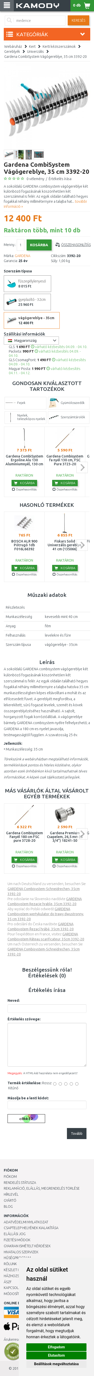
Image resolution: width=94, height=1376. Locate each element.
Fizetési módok (17, 1240)
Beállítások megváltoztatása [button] (56, 1364)
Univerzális (35, 52)
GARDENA (22, 256)
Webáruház (13, 47)
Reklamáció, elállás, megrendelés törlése (42, 1188)
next (82, 467)
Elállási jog (15, 1234)
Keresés (78, 20)
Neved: (14, 1000)
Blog (8, 1206)
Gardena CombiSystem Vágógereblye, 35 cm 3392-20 (45, 57)
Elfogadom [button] (56, 1347)
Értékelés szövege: (24, 1019)
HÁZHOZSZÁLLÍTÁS (18, 1276)
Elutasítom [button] (56, 1355)
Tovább (76, 1134)
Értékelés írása (60, 179)
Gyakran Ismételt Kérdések (27, 1246)
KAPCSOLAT (13, 1288)
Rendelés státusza (20, 1183)
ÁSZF (8, 1282)
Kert (32, 47)
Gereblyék (12, 52)
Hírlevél (11, 1194)
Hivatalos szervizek (21, 1252)
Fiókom (10, 1177)
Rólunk (10, 1264)
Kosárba (24, 483)
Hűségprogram (17, 1258)
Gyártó (10, 1200)
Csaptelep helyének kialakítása (31, 1228)
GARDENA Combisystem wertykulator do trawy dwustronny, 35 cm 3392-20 (46, 914)
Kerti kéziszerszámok (59, 47)
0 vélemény (35, 179)
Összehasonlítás (76, 245)
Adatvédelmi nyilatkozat (26, 1222)
